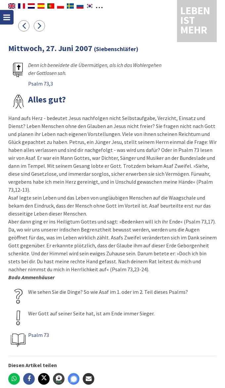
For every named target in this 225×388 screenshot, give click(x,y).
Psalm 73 (38, 335)
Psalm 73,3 (40, 83)
